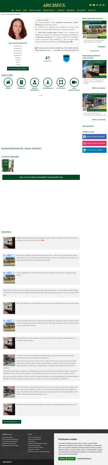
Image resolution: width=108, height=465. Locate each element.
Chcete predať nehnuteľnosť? (10, 439)
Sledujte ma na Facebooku (93, 136)
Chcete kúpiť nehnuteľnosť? (10, 441)
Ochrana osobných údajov (35, 447)
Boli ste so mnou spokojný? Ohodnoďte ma (41, 177)
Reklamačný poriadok (34, 445)
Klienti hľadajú (35, 10)
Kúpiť (25, 10)
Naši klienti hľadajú (7, 437)
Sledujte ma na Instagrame (94, 143)
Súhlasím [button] (62, 458)
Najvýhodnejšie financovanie (10, 445)
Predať (18, 10)
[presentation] (39, 95)
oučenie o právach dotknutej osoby (39, 451)
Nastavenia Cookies (34, 449)
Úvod (13, 10)
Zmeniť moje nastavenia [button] (84, 458)
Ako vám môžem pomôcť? (17, 69)
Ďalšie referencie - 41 (12, 422)
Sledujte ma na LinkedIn (93, 150)
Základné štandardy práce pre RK (37, 443)
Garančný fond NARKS (34, 439)
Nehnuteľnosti (49, 10)
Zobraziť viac (94, 51)
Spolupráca (81, 10)
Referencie (70, 10)
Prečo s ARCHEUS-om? (34, 437)
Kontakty (92, 10)
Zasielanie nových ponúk (9, 443)
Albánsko (61, 10)
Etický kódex (31, 441)
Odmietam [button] (71, 458)
